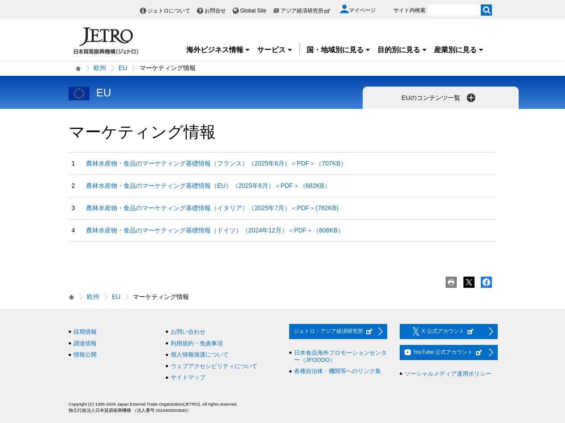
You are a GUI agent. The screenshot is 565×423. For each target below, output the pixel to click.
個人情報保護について (200, 354)
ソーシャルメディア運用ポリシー (448, 373)
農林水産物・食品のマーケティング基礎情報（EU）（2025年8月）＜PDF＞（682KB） (208, 185)
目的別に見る (402, 50)
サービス (275, 50)
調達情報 (85, 343)
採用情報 (85, 331)
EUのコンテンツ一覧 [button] (439, 97)
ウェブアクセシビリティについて (214, 366)
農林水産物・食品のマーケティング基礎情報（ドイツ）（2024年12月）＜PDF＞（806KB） (215, 230)
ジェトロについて (168, 11)
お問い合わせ (188, 331)
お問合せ (215, 11)
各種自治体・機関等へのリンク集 (337, 371)
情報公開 (85, 354)
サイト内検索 (409, 10)
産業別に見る (459, 50)
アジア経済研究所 (306, 11)
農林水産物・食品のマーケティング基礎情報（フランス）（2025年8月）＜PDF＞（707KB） (216, 163)
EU (123, 67)
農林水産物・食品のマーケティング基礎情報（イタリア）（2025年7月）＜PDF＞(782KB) (212, 208)
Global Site (253, 11)
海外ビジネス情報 (218, 50)
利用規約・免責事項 (197, 343)
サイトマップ (188, 377)
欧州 (100, 67)
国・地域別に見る (339, 50)
